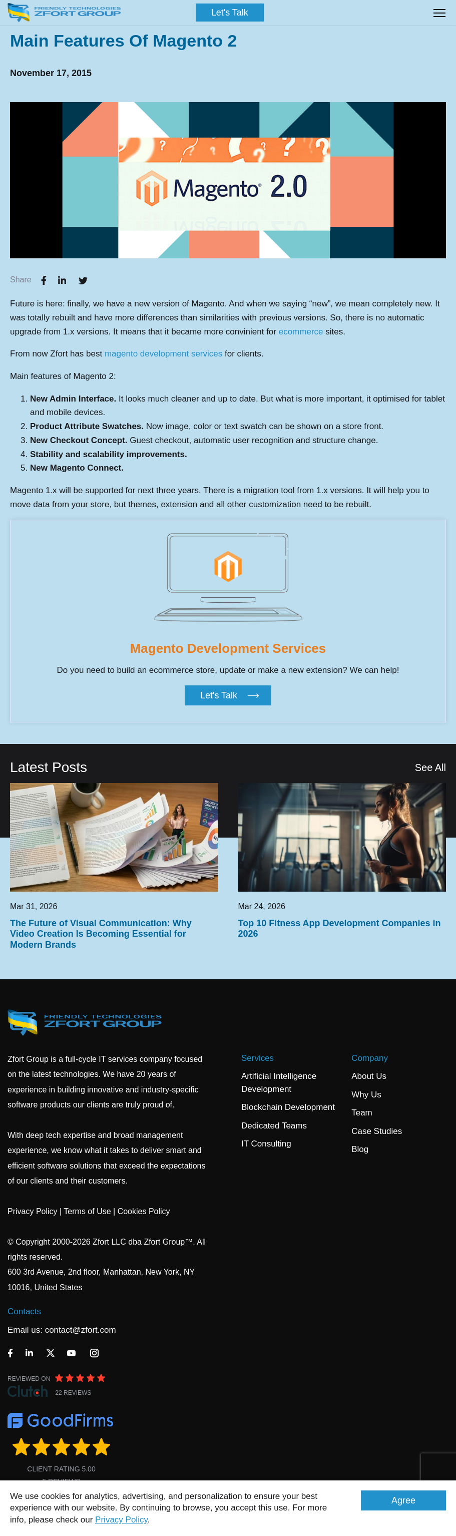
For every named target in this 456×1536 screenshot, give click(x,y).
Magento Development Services (228, 648)
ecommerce (302, 331)
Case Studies (376, 1131)
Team (361, 1112)
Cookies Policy (144, 1211)
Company (369, 1058)
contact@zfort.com (80, 1330)
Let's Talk (229, 13)
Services (257, 1058)
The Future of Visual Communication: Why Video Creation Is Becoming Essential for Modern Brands (101, 934)
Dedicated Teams (274, 1125)
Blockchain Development (288, 1107)
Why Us (366, 1094)
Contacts (24, 1311)
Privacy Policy (121, 1519)
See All (430, 767)
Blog (359, 1149)
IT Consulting (266, 1143)
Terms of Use (87, 1211)
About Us (368, 1076)
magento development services (163, 353)
